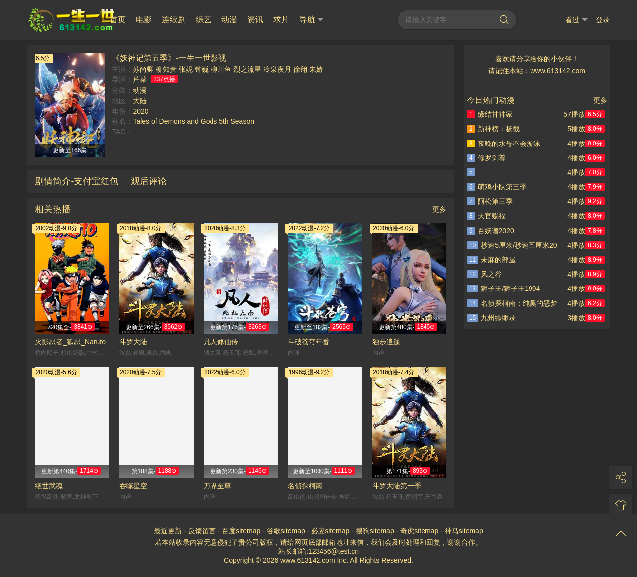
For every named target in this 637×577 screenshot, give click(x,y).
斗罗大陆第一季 (396, 486)
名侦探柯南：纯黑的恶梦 (512, 303)
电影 (144, 19)
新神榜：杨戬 (493, 129)
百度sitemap (241, 531)
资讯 (255, 19)
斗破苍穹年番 (308, 342)
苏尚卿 (143, 69)
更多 (439, 209)
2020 (140, 111)
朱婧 (316, 69)
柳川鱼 (221, 69)
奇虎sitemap (419, 531)
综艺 (204, 19)
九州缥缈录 (491, 318)
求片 (281, 19)
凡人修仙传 (221, 342)
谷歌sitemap (286, 531)
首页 (118, 19)
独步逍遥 (386, 342)
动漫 (229, 19)
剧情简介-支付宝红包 (76, 181)
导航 (311, 19)
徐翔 (300, 69)
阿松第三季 (490, 201)
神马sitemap (464, 531)
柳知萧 (166, 69)
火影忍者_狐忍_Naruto (70, 342)
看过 (576, 20)
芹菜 (140, 79)
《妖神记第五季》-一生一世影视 (169, 57)
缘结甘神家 (490, 114)
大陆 (140, 101)
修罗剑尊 (486, 158)
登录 (603, 20)
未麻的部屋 (491, 260)
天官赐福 (486, 216)
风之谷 (484, 274)
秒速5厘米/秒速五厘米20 (512, 245)
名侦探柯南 (305, 486)
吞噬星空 (133, 486)
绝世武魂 (49, 486)
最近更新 (168, 531)
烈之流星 (247, 69)
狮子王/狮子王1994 (503, 288)
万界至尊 (217, 486)
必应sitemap (330, 531)
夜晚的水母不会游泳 (503, 143)
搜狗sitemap (375, 531)
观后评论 (149, 181)
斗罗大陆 (133, 342)
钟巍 (202, 69)
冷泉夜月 (277, 69)
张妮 (186, 69)
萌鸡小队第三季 (497, 187)
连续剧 (174, 19)
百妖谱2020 (490, 231)
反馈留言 (202, 531)
